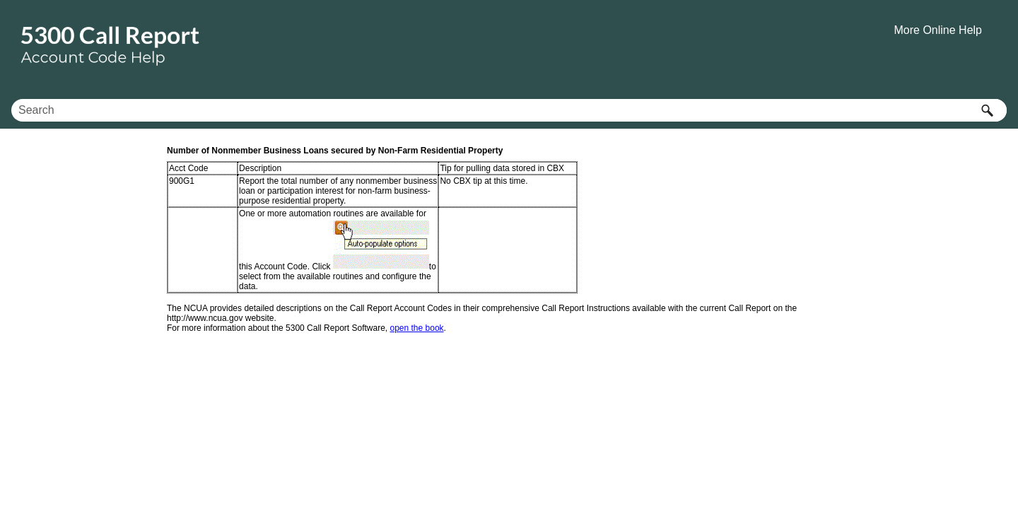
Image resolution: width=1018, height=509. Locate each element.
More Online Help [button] (938, 30)
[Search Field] (509, 110)
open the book (417, 328)
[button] (987, 110)
